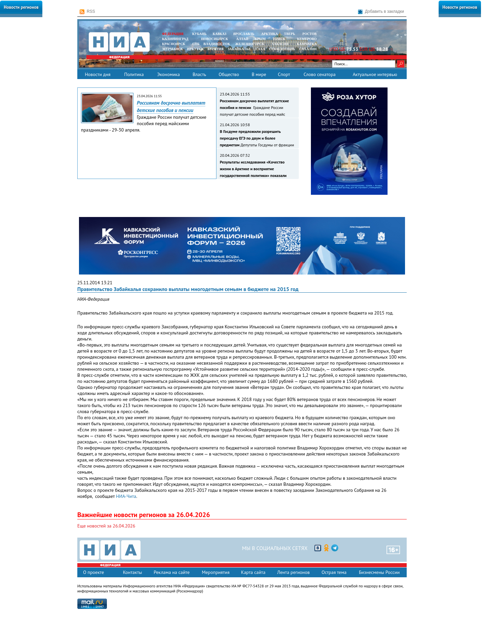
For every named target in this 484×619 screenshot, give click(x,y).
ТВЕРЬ (289, 34)
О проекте (93, 572)
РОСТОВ (309, 34)
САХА (260, 49)
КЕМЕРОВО (307, 39)
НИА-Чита (126, 496)
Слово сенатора (319, 74)
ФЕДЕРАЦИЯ (173, 34)
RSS (87, 11)
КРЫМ (260, 39)
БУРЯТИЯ (215, 49)
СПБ (196, 44)
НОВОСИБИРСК (214, 39)
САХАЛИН (308, 49)
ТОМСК (280, 39)
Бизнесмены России (379, 572)
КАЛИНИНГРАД (175, 39)
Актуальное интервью (375, 74)
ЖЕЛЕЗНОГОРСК (249, 44)
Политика (134, 74)
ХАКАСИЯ (279, 44)
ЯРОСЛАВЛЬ (243, 34)
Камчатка (306, 44)
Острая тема (334, 572)
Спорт (284, 74)
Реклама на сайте (172, 572)
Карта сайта (253, 572)
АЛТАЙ (242, 39)
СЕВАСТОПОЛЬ (282, 49)
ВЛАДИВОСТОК (216, 44)
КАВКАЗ (220, 34)
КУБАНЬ (199, 34)
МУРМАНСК (172, 49)
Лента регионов (293, 572)
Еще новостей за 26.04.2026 (106, 526)
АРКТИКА (269, 34)
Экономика (168, 74)
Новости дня (97, 74)
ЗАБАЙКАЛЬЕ (240, 49)
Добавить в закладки (381, 11)
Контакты (132, 572)
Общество (228, 74)
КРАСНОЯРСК (173, 44)
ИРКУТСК (195, 49)
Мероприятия (216, 572)
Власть (199, 74)
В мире (259, 74)
